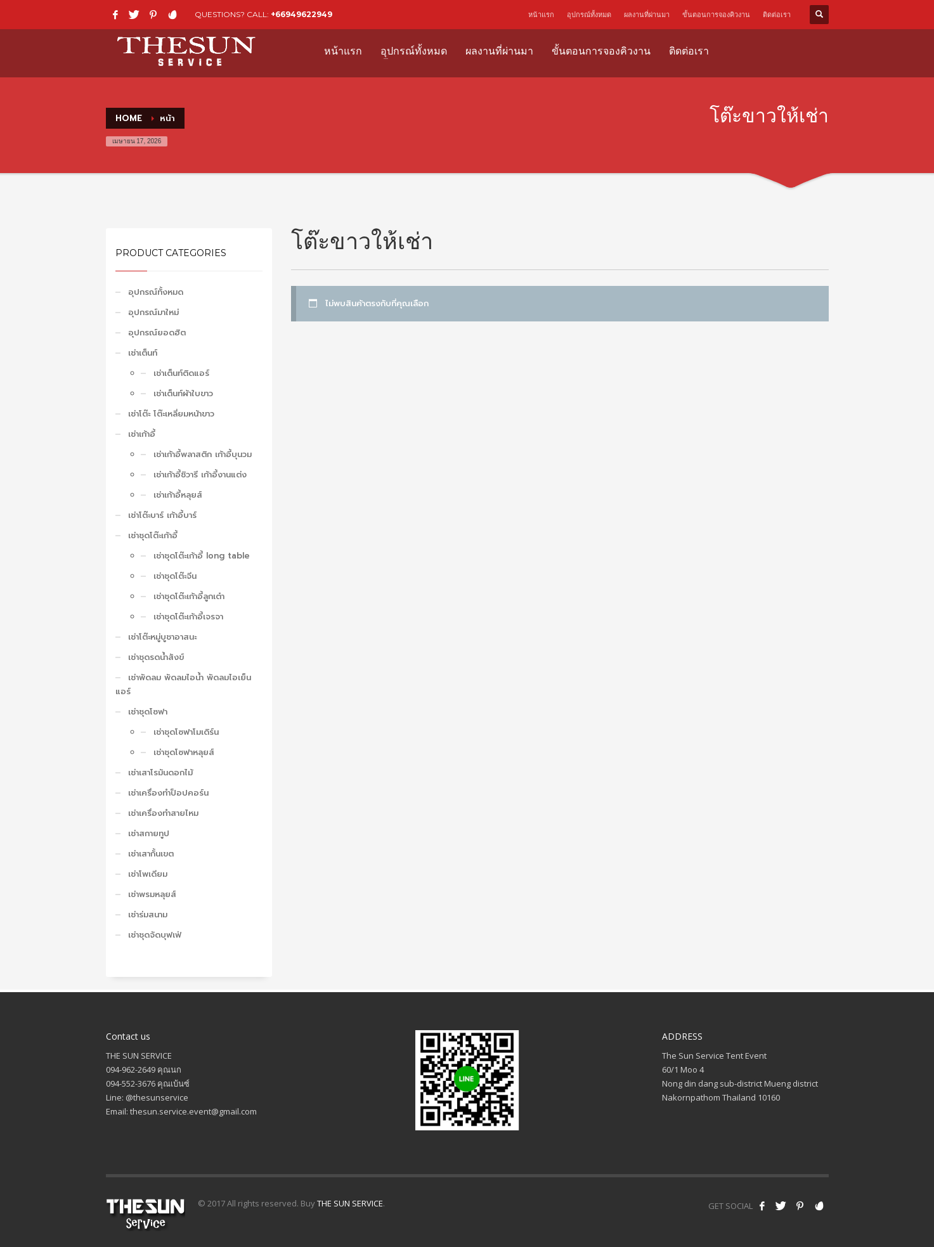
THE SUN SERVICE (350, 1203)
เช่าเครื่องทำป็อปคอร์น (168, 793)
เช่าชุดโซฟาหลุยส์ (183, 752)
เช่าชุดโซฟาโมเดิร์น (186, 732)
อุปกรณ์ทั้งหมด (589, 14)
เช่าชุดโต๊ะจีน (175, 576)
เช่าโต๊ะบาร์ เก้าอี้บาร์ (162, 515)
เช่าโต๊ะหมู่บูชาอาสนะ (162, 637)
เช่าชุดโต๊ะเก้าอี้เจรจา (188, 617)
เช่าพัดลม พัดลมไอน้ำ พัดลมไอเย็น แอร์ (183, 684)
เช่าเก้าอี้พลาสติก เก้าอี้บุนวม (202, 454)
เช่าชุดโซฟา (147, 712)
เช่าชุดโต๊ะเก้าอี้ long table (201, 556)
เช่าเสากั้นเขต (151, 854)
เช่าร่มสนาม (147, 914)
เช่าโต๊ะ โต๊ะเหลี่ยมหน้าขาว (171, 414)
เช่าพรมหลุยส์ (152, 894)
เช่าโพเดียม (147, 874)
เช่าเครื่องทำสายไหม (163, 813)
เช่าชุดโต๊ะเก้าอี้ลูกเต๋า (188, 596)
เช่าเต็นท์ (142, 353)
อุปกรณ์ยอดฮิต (157, 332)
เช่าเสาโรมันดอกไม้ (160, 772)
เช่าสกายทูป (148, 833)
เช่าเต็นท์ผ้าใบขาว (183, 393)
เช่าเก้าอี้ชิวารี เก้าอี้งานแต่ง (200, 474)
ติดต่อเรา (777, 14)
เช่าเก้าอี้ (141, 434)
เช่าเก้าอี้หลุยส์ (177, 495)
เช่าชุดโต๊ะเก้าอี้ (153, 535)
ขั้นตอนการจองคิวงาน (716, 14)
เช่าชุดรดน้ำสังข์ (156, 657)
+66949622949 (301, 14)
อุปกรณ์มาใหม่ (153, 312)
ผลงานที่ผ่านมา (647, 14)
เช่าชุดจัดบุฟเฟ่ (154, 935)
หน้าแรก (541, 14)
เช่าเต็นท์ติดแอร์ (181, 373)
